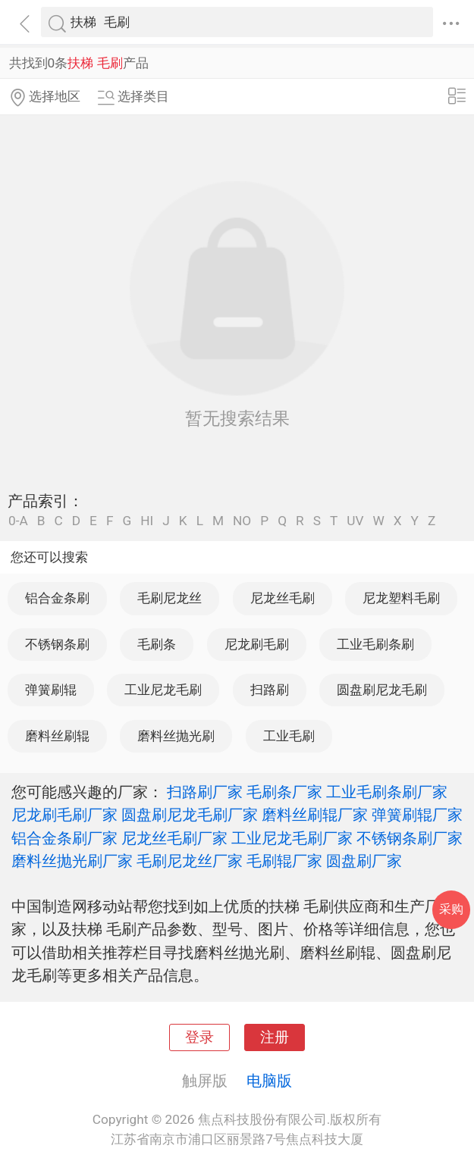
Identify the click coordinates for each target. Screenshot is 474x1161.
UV (355, 521)
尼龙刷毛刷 (256, 644)
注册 (274, 1037)
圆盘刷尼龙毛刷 (382, 689)
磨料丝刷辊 (57, 735)
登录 (199, 1037)
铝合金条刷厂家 (64, 838)
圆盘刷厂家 (364, 861)
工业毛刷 (289, 735)
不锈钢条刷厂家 (409, 838)
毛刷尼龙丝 (169, 598)
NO (242, 521)
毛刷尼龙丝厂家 (190, 861)
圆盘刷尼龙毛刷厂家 (189, 815)
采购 (451, 909)
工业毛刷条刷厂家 (386, 792)
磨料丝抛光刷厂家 (72, 861)
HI (146, 521)
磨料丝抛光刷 (176, 735)
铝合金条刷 (57, 598)
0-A (18, 521)
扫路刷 (269, 689)
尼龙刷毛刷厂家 (64, 815)
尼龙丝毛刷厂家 (174, 838)
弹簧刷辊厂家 (417, 815)
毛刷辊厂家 (284, 861)
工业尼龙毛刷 (163, 689)
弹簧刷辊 (51, 689)
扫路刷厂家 (205, 792)
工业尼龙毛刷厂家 (292, 838)
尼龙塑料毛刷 (401, 598)
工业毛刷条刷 (375, 644)
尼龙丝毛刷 (282, 598)
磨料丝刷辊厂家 (315, 815)
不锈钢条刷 (57, 644)
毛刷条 (156, 644)
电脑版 (269, 1081)
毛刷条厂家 (284, 792)
